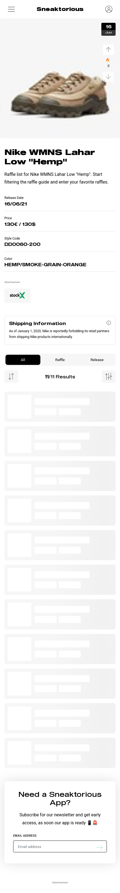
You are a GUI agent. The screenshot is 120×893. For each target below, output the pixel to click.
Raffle (60, 359)
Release (97, 359)
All (23, 359)
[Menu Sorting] (11, 376)
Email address (25, 835)
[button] (11, 9)
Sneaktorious (60, 9)
